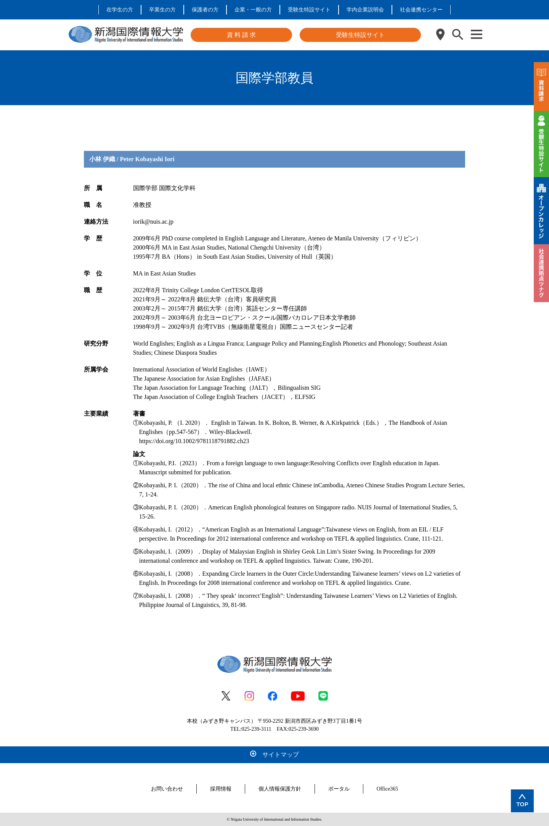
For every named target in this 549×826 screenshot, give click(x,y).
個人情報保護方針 (279, 789)
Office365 (387, 789)
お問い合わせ (167, 789)
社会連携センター (421, 10)
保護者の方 (205, 10)
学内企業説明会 (365, 10)
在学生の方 (119, 10)
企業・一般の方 (253, 10)
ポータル (339, 789)
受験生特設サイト (309, 10)
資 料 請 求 (241, 35)
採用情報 (220, 789)
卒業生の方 (162, 10)
